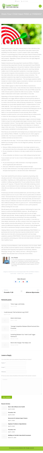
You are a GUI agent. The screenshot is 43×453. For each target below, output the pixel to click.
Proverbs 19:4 (11, 429)
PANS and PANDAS (30, 271)
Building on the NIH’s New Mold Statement (19, 435)
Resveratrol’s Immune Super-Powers (18, 418)
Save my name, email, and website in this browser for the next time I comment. (19, 375)
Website (3, 372)
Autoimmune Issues (12, 271)
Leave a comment (28, 273)
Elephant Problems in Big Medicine (17, 424)
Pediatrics (37, 271)
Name (3, 363)
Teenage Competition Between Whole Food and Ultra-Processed (25, 327)
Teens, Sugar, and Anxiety (17, 304)
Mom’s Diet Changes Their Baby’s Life (21, 343)
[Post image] (5, 306)
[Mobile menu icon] (40, 6)
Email (3, 367)
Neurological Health (21, 271)
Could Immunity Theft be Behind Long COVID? (16, 312)
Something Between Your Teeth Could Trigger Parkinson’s (23, 335)
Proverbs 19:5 (11, 412)
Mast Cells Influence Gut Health (16, 406)
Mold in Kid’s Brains (16, 318)
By (13, 273)
